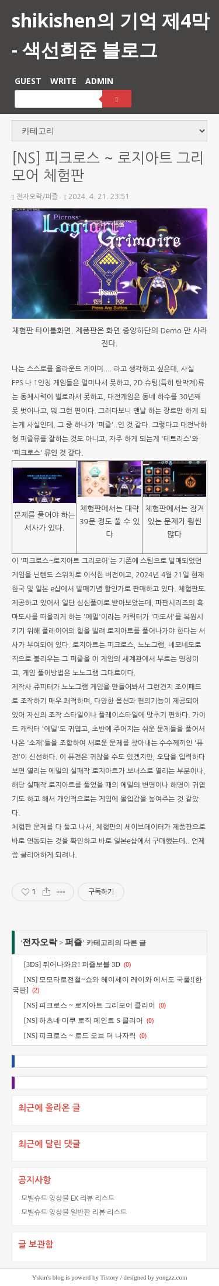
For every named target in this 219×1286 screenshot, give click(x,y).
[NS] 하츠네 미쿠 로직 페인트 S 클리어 (83, 1020)
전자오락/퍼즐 (35, 196)
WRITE (63, 80)
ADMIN (99, 80)
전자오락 (39, 942)
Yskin (39, 1277)
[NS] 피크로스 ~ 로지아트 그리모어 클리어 (89, 1005)
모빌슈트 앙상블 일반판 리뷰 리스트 (74, 1212)
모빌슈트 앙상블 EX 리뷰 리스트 (67, 1198)
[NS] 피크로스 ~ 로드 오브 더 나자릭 (80, 1035)
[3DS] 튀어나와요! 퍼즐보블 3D (72, 964)
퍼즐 (73, 942)
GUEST (28, 80)
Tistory (109, 1277)
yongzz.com (171, 1277)
